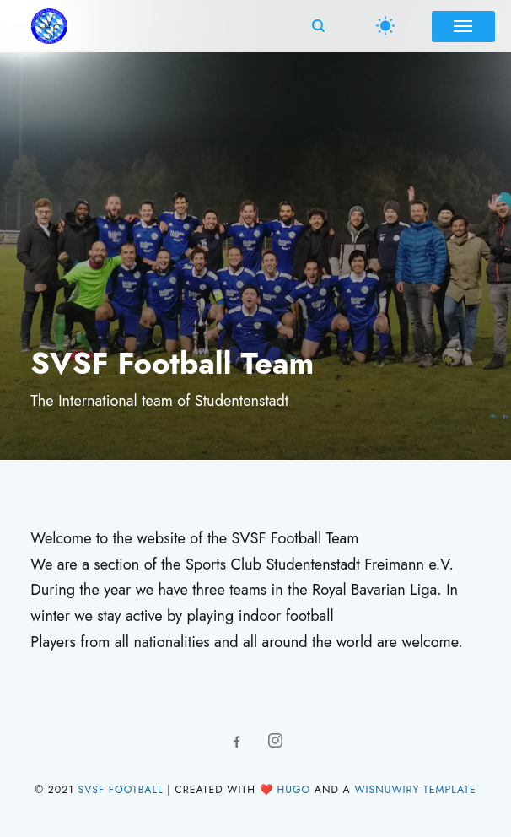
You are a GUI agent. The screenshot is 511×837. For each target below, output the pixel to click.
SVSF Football (120, 789)
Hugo (293, 789)
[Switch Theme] (385, 27)
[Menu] (463, 25)
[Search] (316, 26)
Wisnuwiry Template (415, 789)
